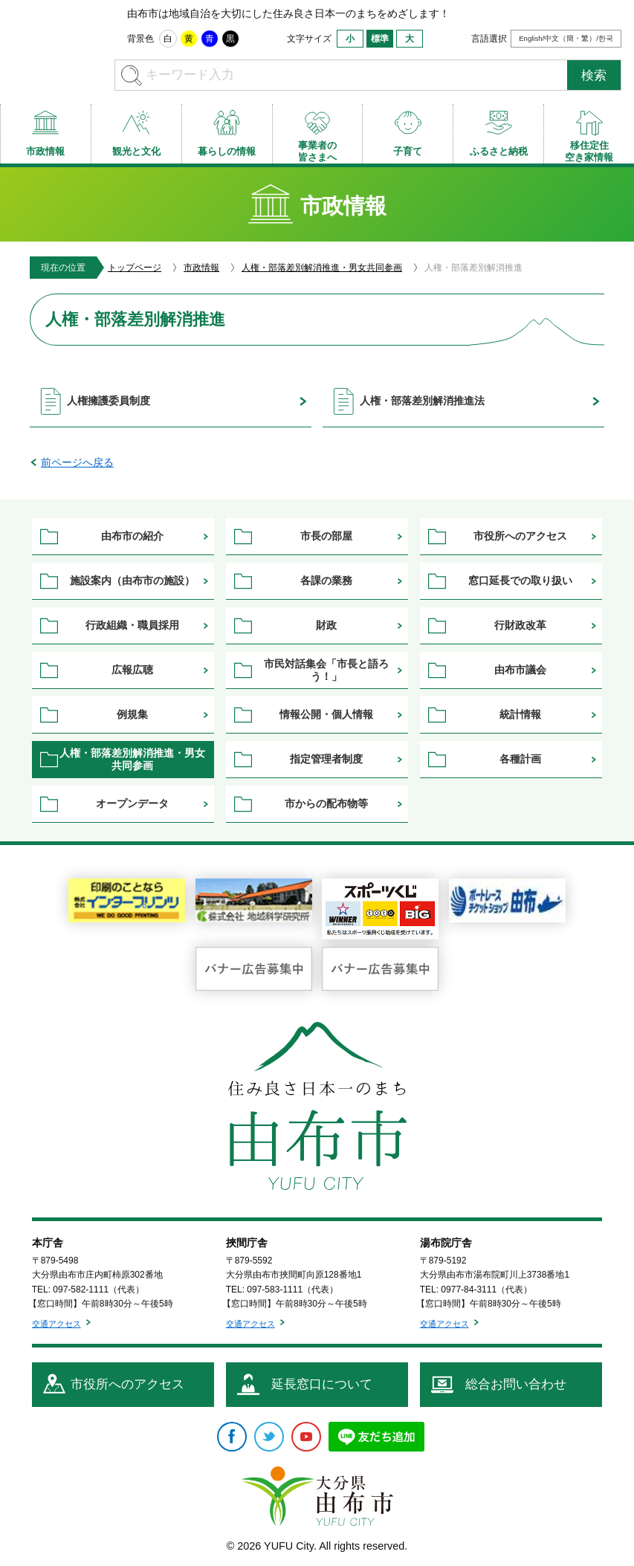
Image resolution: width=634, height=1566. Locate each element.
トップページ (134, 267)
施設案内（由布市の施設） (132, 580)
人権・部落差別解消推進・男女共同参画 (322, 267)
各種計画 (520, 759)
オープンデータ (132, 803)
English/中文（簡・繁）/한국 (566, 38)
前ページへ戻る (77, 462)
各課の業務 (326, 580)
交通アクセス (56, 1323)
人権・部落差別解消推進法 (422, 401)
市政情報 (201, 267)
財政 (326, 625)
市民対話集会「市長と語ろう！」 (326, 670)
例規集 (132, 714)
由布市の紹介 (132, 536)
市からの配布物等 (326, 803)
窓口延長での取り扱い (520, 580)
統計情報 (520, 714)
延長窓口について (321, 1384)
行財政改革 (520, 625)
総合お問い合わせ (515, 1384)
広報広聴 (132, 670)
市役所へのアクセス (520, 536)
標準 (380, 38)
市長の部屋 (326, 536)
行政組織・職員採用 (132, 625)
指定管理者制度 (326, 759)
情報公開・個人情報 (326, 714)
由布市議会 (520, 670)
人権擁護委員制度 (108, 401)
